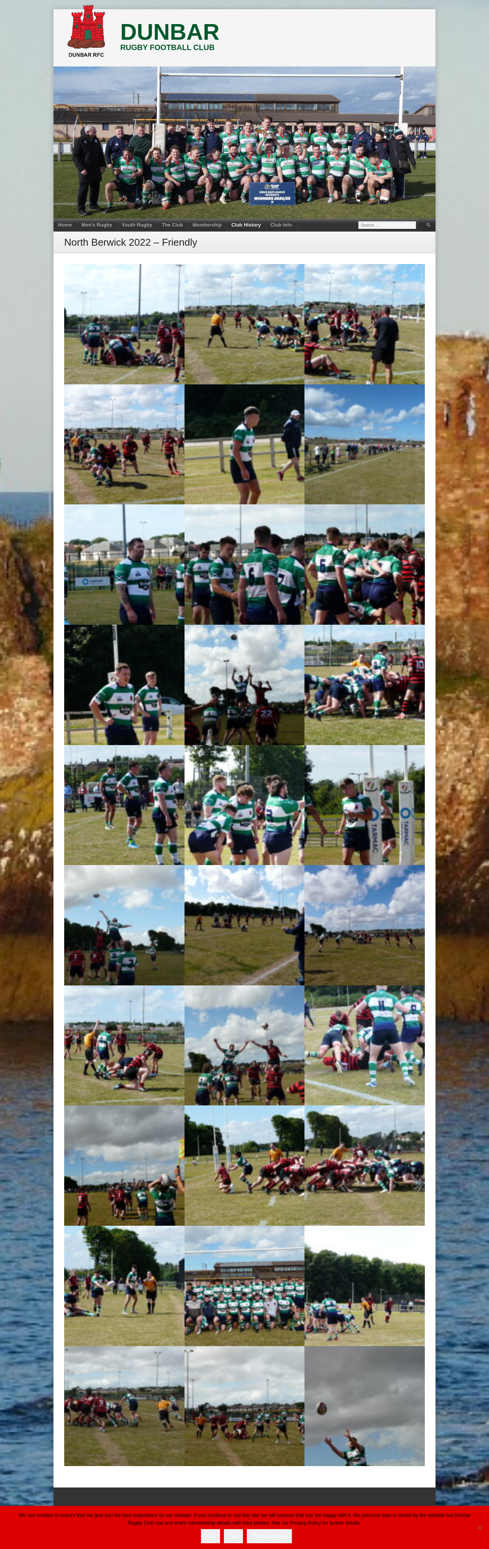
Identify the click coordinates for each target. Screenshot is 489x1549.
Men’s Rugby (96, 225)
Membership (207, 225)
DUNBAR (170, 32)
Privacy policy (269, 1536)
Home (65, 225)
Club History (246, 225)
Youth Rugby (137, 225)
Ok (210, 1536)
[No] (479, 1527)
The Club (172, 225)
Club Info (281, 225)
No (233, 1536)
